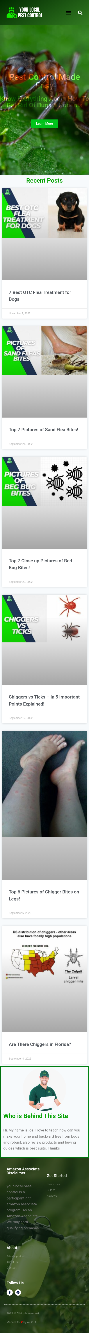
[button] (68, 13)
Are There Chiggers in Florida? (40, 1044)
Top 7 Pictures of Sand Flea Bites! (43, 429)
